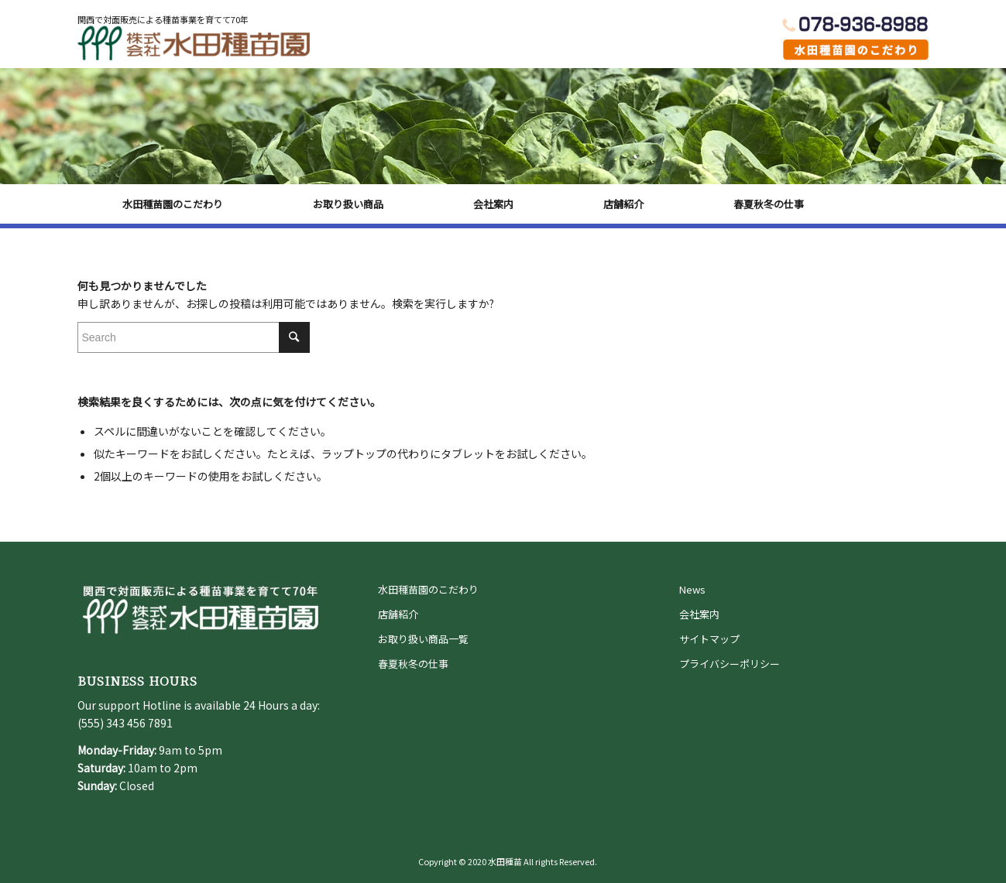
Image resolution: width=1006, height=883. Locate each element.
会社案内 (699, 614)
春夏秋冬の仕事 (413, 663)
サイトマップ (709, 638)
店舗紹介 (398, 614)
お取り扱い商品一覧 (423, 638)
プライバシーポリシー (729, 663)
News (692, 589)
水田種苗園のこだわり (428, 589)
